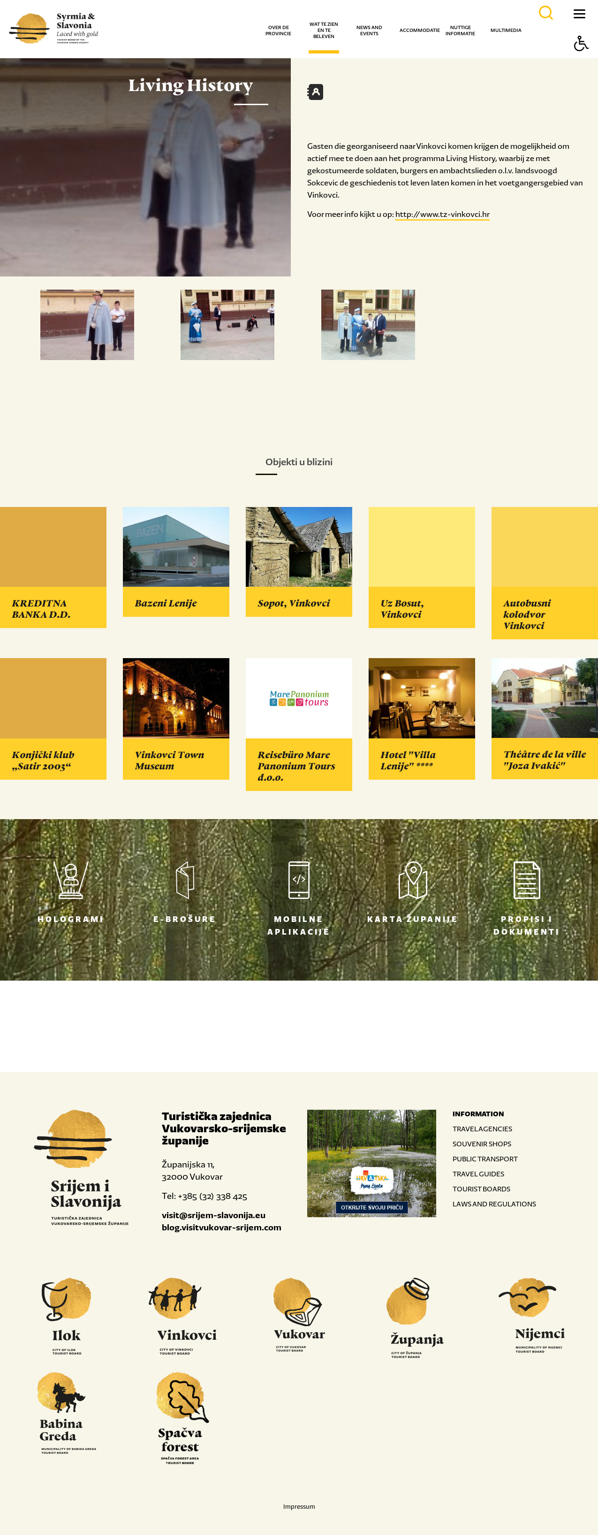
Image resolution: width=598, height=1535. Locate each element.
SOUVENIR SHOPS (482, 1143)
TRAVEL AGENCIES (482, 1128)
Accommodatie (420, 30)
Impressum (299, 1507)
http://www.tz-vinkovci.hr (442, 214)
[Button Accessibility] (581, 59)
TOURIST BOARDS (481, 1188)
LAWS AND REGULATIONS (494, 1203)
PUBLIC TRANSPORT (485, 1158)
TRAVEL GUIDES (478, 1173)
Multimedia (506, 30)
